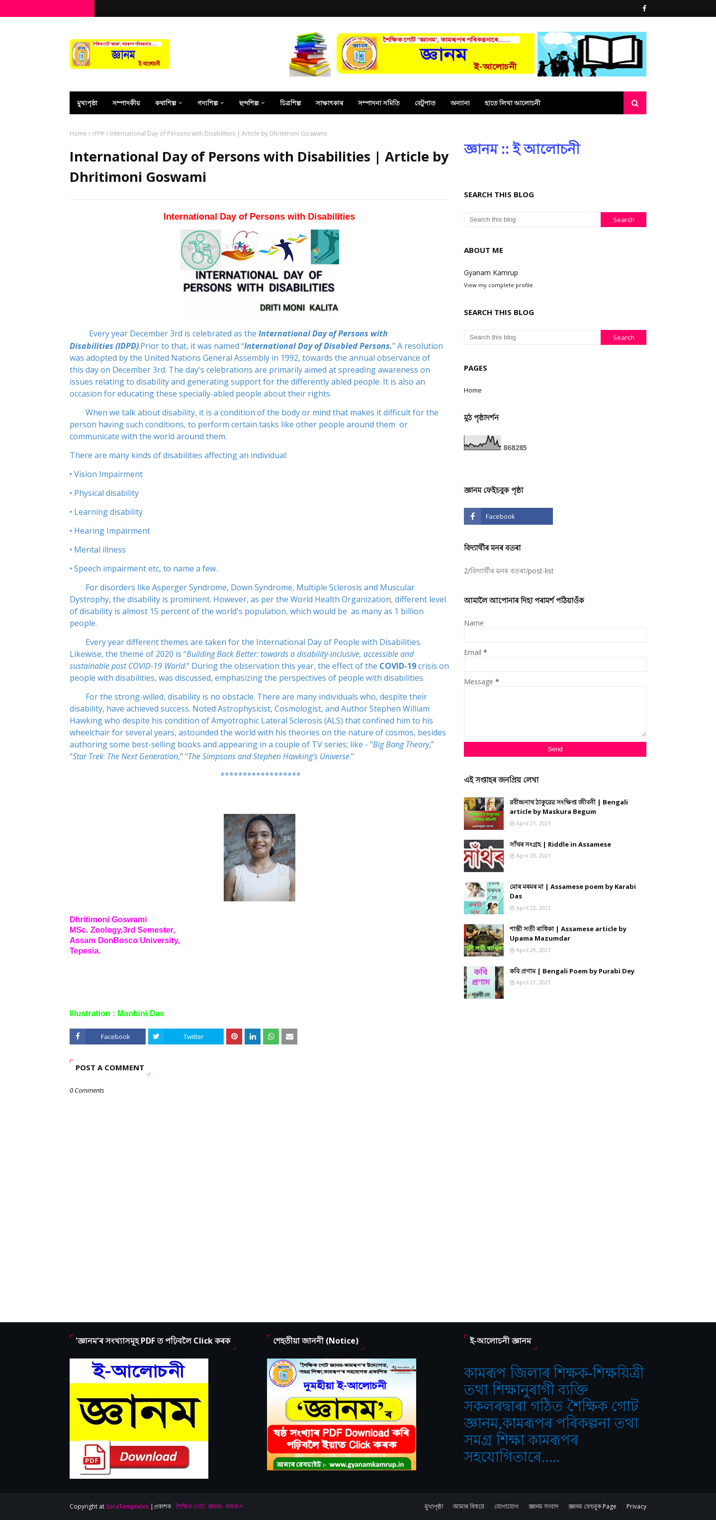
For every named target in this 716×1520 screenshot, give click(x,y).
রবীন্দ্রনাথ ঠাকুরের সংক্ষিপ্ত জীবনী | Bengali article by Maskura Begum (569, 807)
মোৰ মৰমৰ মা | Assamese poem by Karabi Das (573, 891)
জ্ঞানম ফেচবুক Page (592, 1506)
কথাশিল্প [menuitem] (165, 102)
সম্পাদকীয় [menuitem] (126, 102)
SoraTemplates (127, 1506)
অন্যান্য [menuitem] (460, 102)
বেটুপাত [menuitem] (425, 102)
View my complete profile (498, 285)
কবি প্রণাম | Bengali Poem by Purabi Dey (572, 970)
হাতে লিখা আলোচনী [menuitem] (512, 102)
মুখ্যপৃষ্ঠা (434, 1506)
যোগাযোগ (506, 1506)
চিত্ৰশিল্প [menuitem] (290, 102)
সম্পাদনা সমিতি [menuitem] (379, 102)
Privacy (636, 1506)
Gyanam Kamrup (491, 272)
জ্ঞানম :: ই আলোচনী (522, 148)
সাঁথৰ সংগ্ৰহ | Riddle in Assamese (560, 844)
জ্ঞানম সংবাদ (543, 1506)
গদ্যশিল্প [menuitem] (207, 102)
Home (78, 133)
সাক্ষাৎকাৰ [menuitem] (329, 102)
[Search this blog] (532, 219)
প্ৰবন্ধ (98, 133)
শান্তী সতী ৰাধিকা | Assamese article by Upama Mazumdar (568, 933)
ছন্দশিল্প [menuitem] (249, 102)
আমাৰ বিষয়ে (468, 1506)
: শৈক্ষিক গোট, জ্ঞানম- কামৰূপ (208, 1506)
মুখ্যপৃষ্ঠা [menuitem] (87, 102)
